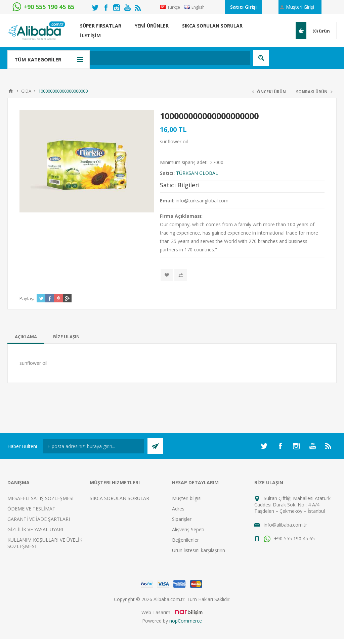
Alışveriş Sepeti (188, 529)
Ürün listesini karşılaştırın (198, 550)
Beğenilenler (185, 540)
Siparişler (181, 519)
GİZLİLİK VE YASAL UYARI (35, 529)
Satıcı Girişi (243, 7)
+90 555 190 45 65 (289, 538)
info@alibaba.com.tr (285, 525)
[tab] (25, 337)
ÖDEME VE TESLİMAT (31, 508)
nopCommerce (185, 621)
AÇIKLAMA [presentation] (26, 337)
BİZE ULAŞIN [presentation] (66, 337)
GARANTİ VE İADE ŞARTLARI (38, 519)
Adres (178, 508)
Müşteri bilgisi (187, 498)
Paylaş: (26, 298)
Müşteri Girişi (300, 7)
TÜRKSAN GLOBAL (197, 173)
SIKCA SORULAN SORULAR (119, 498)
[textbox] (140, 58)
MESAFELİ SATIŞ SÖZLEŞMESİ (40, 498)
